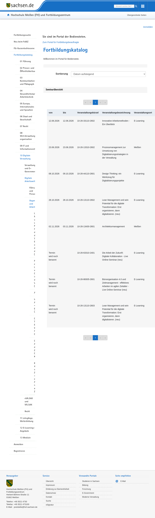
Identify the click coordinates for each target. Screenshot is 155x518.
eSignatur (50, 505)
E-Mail (123, 481)
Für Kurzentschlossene (24, 48)
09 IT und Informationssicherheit (27, 147)
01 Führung (25, 61)
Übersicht (50, 481)
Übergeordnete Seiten (136, 15)
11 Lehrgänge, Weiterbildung (26, 420)
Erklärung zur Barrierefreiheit (57, 489)
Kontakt (49, 497)
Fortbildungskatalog (23, 54)
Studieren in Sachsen (90, 481)
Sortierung (62, 74)
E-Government (88, 493)
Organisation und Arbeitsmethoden (32, 203)
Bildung (85, 485)
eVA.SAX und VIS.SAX (29, 401)
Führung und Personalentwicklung (32, 190)
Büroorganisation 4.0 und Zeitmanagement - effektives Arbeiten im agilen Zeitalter (34, 377)
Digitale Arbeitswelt (30, 180)
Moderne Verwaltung (90, 497)
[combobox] (124, 6)
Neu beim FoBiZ (21, 41)
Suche (48, 501)
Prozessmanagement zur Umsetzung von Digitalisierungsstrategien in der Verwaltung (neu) (34, 273)
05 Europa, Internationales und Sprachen (27, 106)
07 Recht (24, 126)
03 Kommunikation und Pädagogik (27, 80)
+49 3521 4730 (20, 501)
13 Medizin (25, 437)
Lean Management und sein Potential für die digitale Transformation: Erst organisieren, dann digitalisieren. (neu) (34, 234)
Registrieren (19, 451)
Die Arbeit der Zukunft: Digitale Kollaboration (34, 348)
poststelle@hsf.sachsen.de (25, 507)
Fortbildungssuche (22, 35)
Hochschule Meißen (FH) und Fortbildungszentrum (40, 15)
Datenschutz (51, 493)
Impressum (50, 485)
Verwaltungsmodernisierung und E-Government (30, 168)
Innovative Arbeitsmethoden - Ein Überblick (34, 305)
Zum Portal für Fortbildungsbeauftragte (61, 42)
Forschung (86, 489)
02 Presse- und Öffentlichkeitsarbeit (27, 70)
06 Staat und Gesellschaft (26, 118)
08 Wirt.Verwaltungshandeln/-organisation (27, 136)
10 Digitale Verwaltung (25, 157)
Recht (27, 411)
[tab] (23, 476)
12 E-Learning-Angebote (27, 429)
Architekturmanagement (34, 292)
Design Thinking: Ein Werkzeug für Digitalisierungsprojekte (34, 326)
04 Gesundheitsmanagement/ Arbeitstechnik (27, 93)
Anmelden (148, 27)
